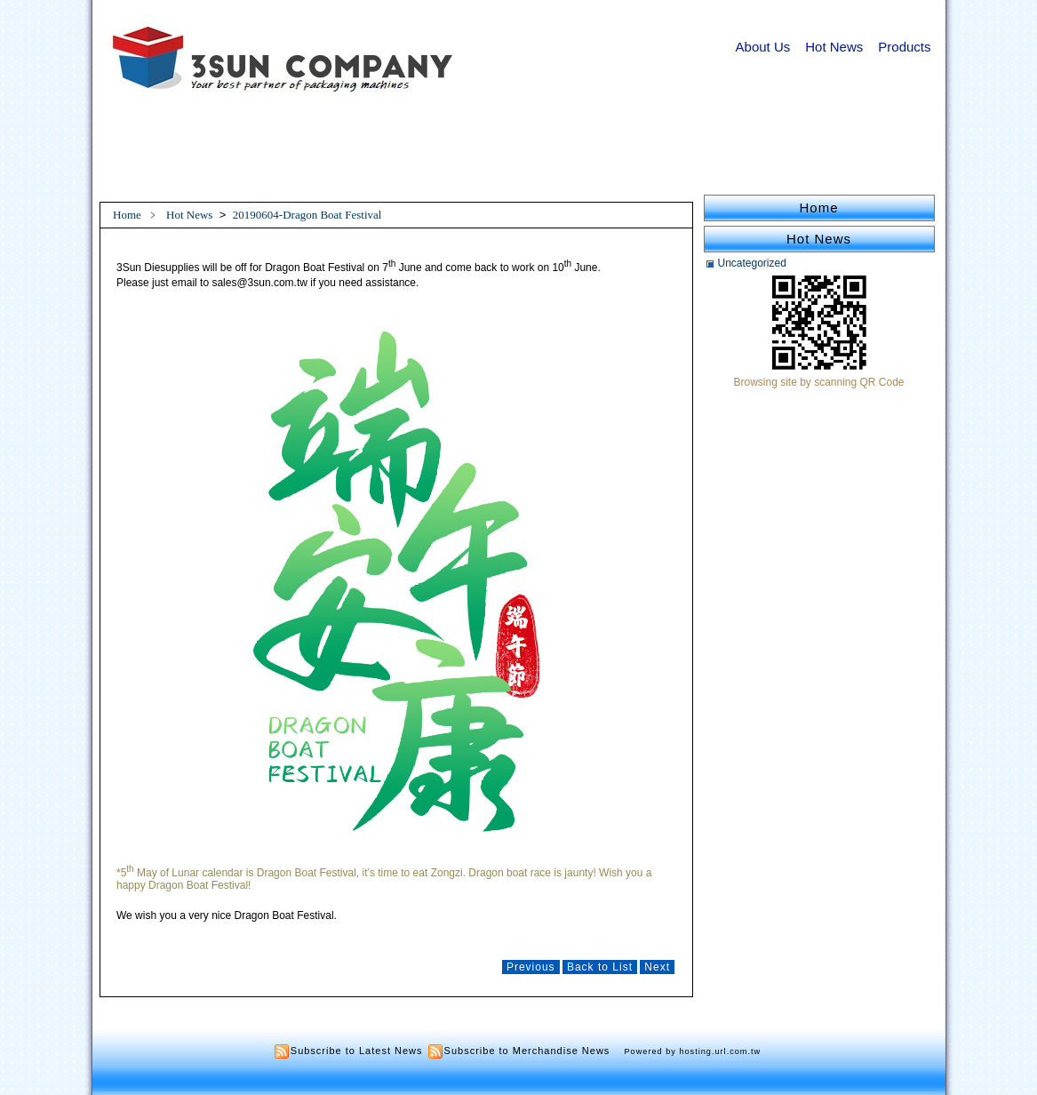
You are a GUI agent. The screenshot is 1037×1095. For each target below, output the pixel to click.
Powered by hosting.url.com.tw (693, 1051)
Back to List (600, 967)
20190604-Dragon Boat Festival (307, 214)
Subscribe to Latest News (357, 1050)
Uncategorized (752, 263)
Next (657, 967)
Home (127, 214)
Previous (531, 967)
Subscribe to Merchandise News (527, 1050)
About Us (763, 46)
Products (904, 46)
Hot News (834, 46)
